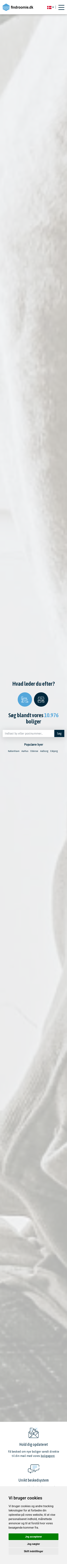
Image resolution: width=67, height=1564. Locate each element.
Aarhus (24, 751)
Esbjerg (54, 751)
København (13, 751)
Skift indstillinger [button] (33, 1551)
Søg (59, 733)
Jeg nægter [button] (33, 1544)
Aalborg (44, 751)
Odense (34, 751)
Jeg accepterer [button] (33, 1536)
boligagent (48, 1455)
